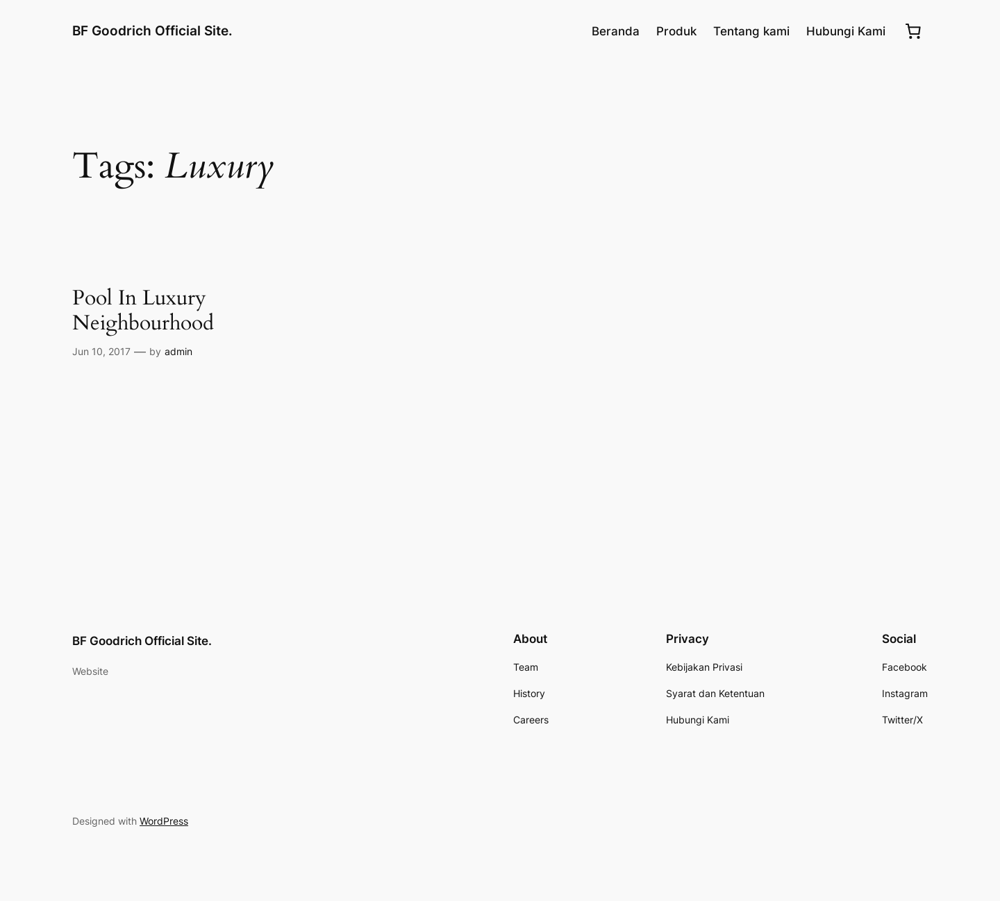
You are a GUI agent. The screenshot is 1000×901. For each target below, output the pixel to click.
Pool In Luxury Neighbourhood (143, 311)
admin (178, 351)
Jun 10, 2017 (101, 351)
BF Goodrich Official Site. (152, 30)
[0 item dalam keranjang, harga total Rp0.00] (913, 31)
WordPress (164, 821)
